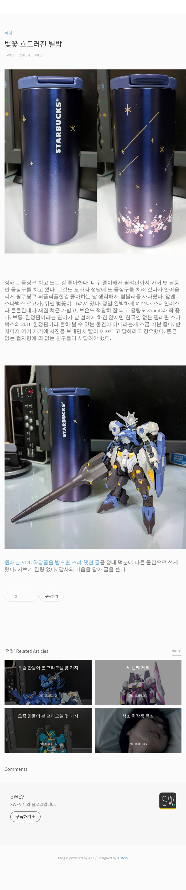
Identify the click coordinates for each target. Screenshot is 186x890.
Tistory (122, 857)
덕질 (8, 32)
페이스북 (78, 626)
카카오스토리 (93, 626)
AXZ (91, 857)
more (176, 650)
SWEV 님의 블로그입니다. (33, 804)
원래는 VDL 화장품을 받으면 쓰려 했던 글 (52, 562)
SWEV (17, 796)
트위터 (107, 626)
